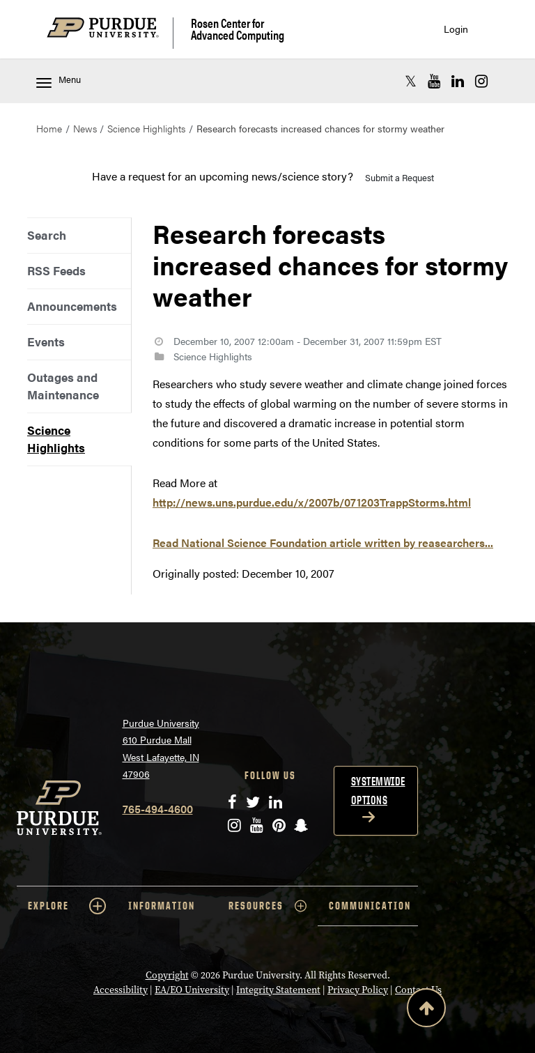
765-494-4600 (158, 809)
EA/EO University (192, 990)
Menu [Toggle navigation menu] (58, 80)
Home (49, 128)
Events (46, 341)
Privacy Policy (357, 990)
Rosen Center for (237, 29)
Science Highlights (146, 128)
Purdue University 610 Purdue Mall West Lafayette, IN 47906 (161, 748)
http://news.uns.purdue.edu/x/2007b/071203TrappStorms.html (312, 502)
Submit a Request (399, 177)
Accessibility (120, 990)
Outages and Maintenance (63, 386)
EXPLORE (67, 906)
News (85, 128)
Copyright (167, 975)
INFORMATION (161, 905)
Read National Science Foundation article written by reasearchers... (323, 543)
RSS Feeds (56, 270)
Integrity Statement (278, 990)
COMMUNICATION (370, 905)
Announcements (72, 306)
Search (46, 234)
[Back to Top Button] (426, 1010)
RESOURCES (267, 906)
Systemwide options (378, 790)
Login (456, 29)
